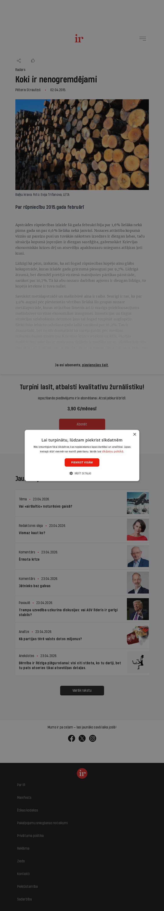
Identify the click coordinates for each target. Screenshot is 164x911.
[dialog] (82, 455)
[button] (82, 473)
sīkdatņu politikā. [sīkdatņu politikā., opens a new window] (113, 451)
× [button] (134, 434)
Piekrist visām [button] (82, 462)
